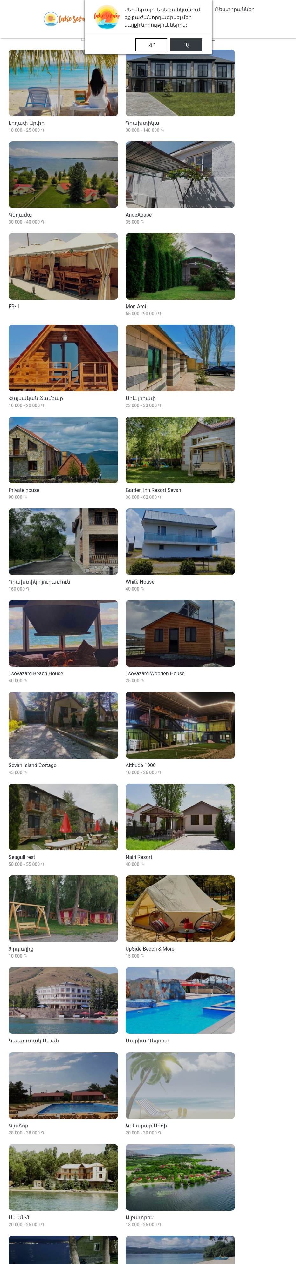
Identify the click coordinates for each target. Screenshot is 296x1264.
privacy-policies (240, 1255)
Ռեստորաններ (235, 9)
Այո (151, 45)
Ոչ (186, 45)
